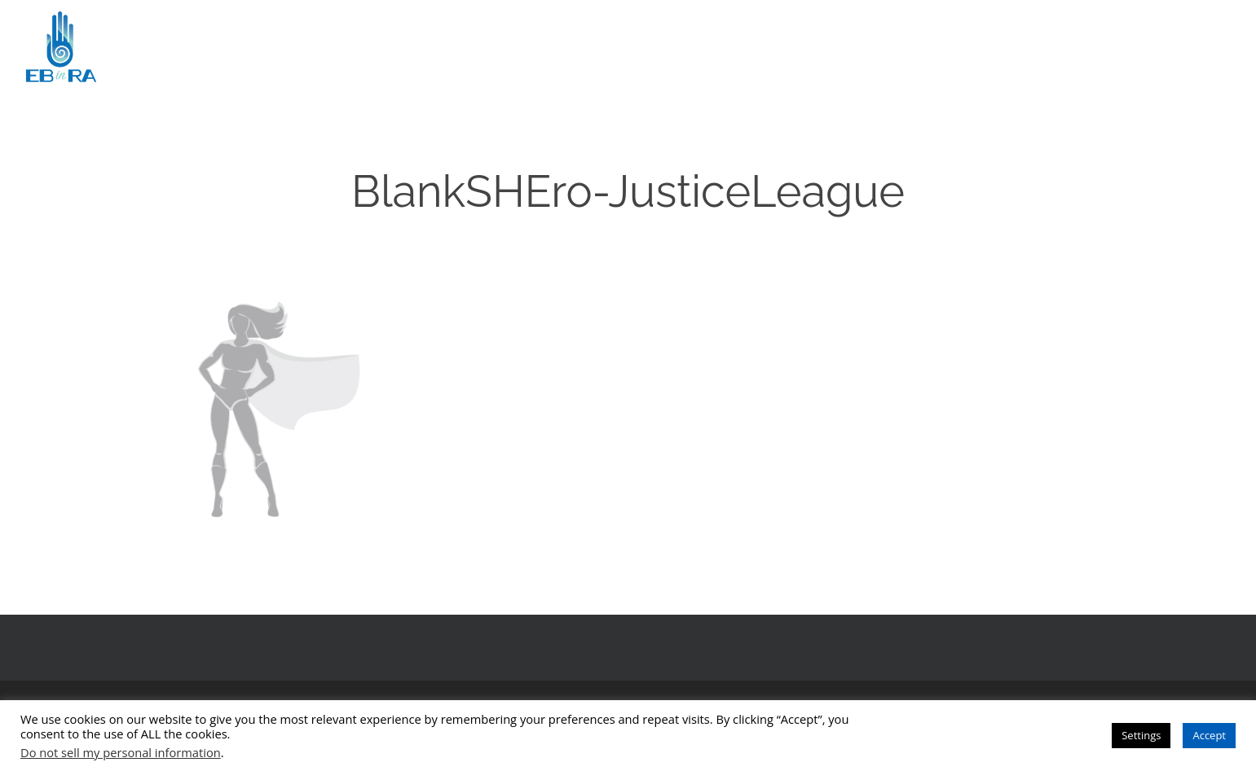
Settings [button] (1141, 735)
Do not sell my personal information (120, 752)
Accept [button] (1209, 735)
